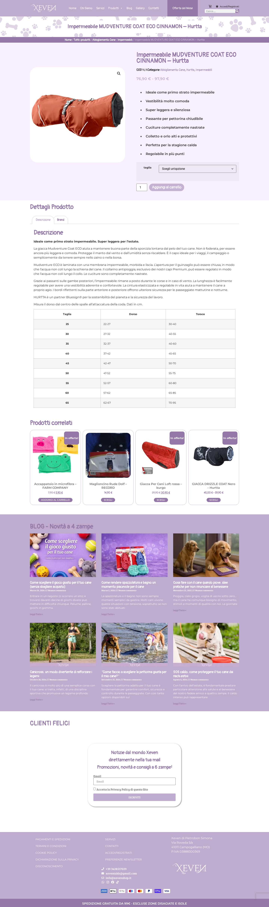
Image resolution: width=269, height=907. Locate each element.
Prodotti (115, 8)
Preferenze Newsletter (123, 859)
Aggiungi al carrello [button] (55, 499)
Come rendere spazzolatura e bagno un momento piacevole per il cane (128, 585)
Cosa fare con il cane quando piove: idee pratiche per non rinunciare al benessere (200, 585)
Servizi (100, 8)
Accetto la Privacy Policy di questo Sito (122, 789)
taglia (147, 167)
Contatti (153, 8)
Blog (129, 8)
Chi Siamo (86, 8)
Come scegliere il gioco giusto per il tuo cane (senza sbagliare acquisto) (60, 585)
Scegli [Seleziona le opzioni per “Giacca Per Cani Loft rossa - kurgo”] (161, 499)
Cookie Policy (46, 852)
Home (72, 8)
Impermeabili (125, 40)
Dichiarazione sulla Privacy (57, 859)
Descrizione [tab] (43, 220)
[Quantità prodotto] (141, 187)
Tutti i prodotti (82, 40)
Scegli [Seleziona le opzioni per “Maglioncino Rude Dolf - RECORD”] (108, 499)
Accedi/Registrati (229, 6)
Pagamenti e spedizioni (52, 839)
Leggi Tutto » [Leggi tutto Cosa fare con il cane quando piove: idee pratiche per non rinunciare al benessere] (179, 610)
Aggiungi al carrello (166, 187)
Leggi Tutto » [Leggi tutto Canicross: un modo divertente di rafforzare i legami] (36, 699)
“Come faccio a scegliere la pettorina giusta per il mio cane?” (133, 674)
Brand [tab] (60, 220)
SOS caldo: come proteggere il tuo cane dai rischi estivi (203, 674)
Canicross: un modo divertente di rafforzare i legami (61, 674)
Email (97, 776)
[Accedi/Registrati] (217, 6)
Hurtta (190, 70)
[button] (118, 73)
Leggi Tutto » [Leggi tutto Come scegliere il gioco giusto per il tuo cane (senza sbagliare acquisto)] (36, 614)
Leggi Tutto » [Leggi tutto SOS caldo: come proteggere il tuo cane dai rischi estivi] (179, 703)
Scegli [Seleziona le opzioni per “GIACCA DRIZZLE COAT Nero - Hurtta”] (213, 499)
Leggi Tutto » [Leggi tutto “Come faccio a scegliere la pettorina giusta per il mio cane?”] (108, 703)
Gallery (140, 8)
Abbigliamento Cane (103, 40)
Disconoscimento (49, 866)
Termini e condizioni (50, 846)
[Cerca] (237, 11)
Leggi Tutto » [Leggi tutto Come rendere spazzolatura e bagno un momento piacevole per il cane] (108, 614)
